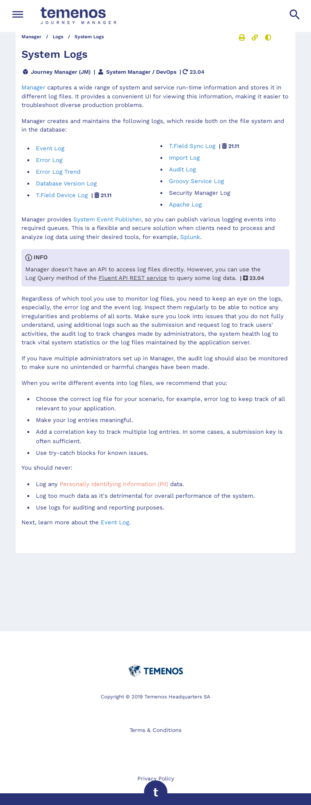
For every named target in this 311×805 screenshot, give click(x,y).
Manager (33, 87)
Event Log (50, 148)
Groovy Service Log (196, 181)
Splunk (190, 236)
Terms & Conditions (155, 730)
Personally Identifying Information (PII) (114, 484)
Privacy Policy (155, 778)
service (133, 277)
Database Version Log (66, 183)
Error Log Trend (58, 171)
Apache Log (185, 204)
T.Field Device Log (74, 195)
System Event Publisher (107, 219)
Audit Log (182, 169)
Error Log (49, 160)
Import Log (184, 157)
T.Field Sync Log (204, 146)
